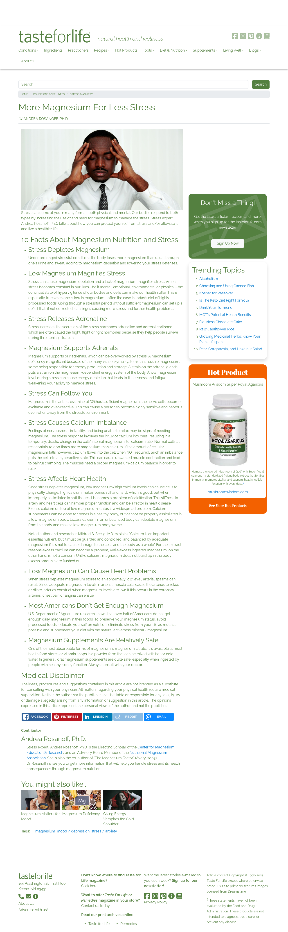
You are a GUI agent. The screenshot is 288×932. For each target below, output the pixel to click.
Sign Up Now (228, 243)
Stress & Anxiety (81, 94)
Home (24, 94)
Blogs (254, 50)
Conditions (27, 50)
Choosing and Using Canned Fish (226, 286)
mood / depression (73, 831)
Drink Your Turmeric (215, 307)
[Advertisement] (144, 13)
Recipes (100, 50)
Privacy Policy (155, 902)
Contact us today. (95, 906)
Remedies (128, 924)
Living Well (232, 50)
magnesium (45, 831)
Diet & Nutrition (172, 50)
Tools (147, 50)
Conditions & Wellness (49, 94)
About (26, 61)
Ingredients (53, 50)
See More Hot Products (228, 505)
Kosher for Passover (216, 293)
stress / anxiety (104, 831)
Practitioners (78, 50)
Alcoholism (208, 279)
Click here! (89, 886)
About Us (26, 903)
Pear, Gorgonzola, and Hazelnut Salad (230, 349)
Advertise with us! (33, 910)
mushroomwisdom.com (228, 492)
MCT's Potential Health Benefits (225, 315)
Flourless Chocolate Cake (220, 322)
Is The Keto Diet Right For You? (224, 300)
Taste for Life (99, 924)
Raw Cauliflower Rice (216, 329)
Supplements (204, 50)
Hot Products (126, 50)
